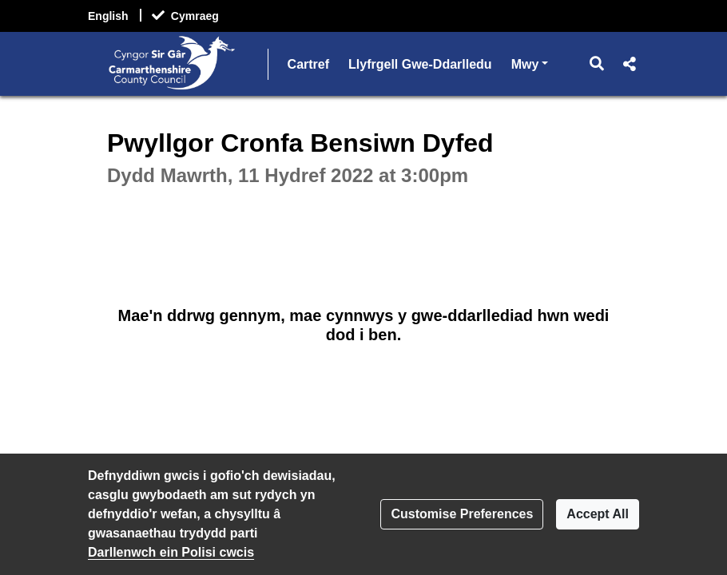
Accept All (597, 514)
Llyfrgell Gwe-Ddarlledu (420, 64)
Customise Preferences (462, 514)
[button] (597, 64)
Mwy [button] (530, 62)
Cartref (308, 64)
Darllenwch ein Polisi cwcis (171, 552)
